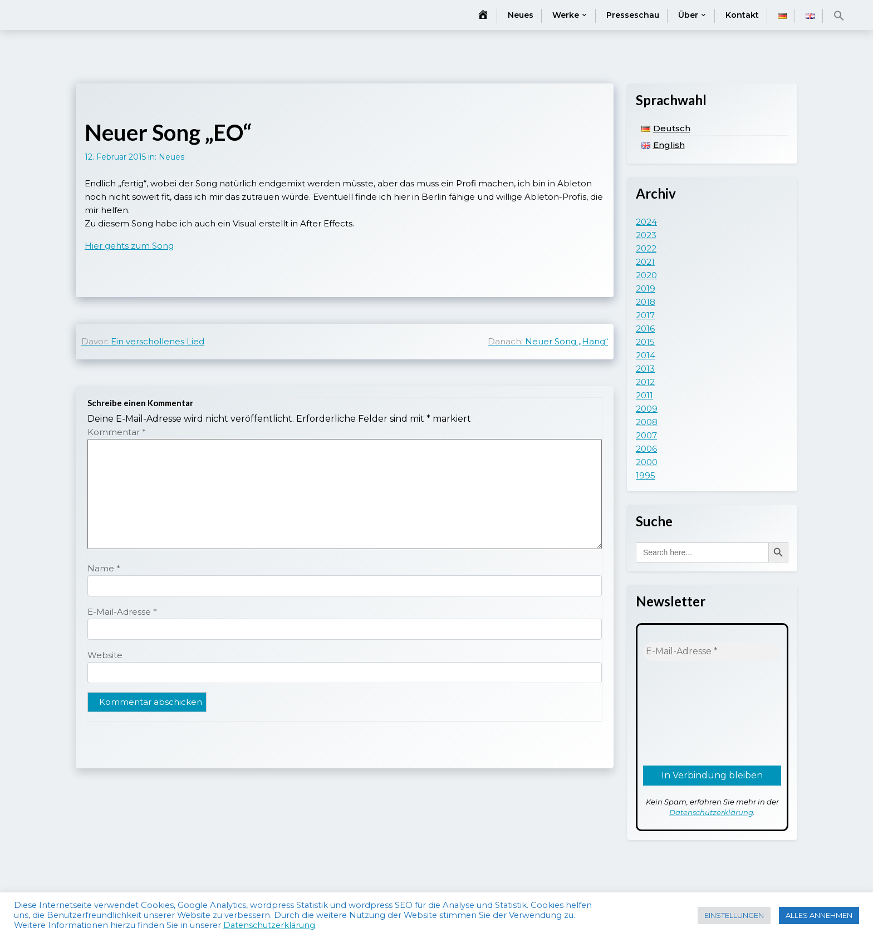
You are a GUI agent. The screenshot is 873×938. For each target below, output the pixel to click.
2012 (645, 382)
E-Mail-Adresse (122, 611)
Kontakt (742, 15)
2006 (646, 448)
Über (688, 15)
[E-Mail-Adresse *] (712, 651)
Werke (565, 15)
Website (104, 655)
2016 (645, 328)
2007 (646, 435)
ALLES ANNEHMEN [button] (819, 915)
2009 (647, 408)
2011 (644, 395)
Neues (520, 15)
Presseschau (632, 15)
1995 (645, 475)
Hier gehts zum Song (129, 245)
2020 (646, 275)
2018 (645, 302)
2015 (645, 342)
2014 (645, 355)
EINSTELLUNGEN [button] (734, 915)
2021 (645, 261)
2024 (646, 221)
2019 (645, 288)
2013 (645, 368)
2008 (647, 422)
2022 (646, 248)
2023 (646, 235)
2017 (645, 315)
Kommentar (116, 432)
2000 (647, 462)
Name (103, 568)
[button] (839, 15)
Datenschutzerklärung (711, 812)
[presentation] (688, 712)
